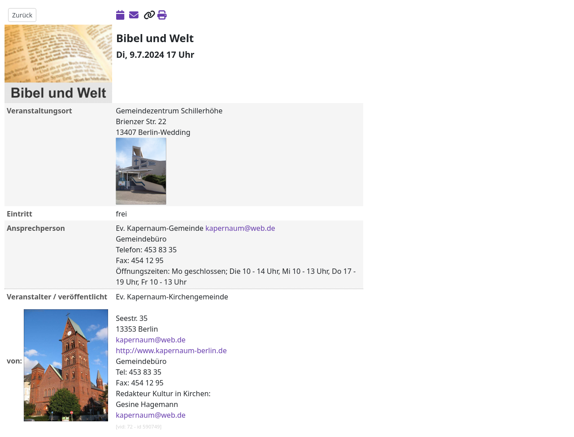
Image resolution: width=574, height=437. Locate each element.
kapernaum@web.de (240, 228)
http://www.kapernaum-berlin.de (171, 350)
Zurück (22, 15)
